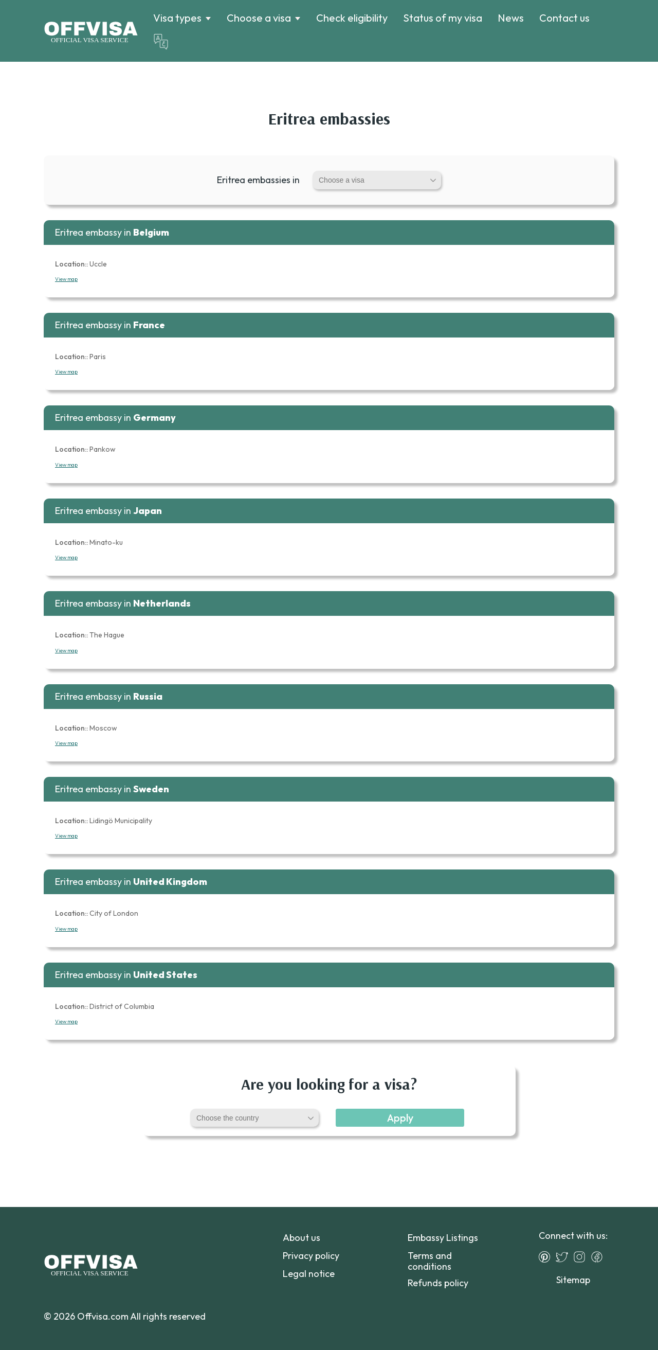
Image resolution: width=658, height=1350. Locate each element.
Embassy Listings (443, 1238)
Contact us (564, 17)
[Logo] (91, 30)
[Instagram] (582, 1257)
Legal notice (309, 1274)
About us (301, 1238)
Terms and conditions (430, 1261)
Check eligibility (352, 17)
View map (66, 279)
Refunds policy (438, 1283)
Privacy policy (311, 1256)
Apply (400, 1117)
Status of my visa (442, 17)
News (511, 17)
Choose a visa (259, 18)
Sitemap (573, 1280)
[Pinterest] (547, 1257)
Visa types (177, 18)
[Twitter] (564, 1257)
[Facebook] (599, 1257)
